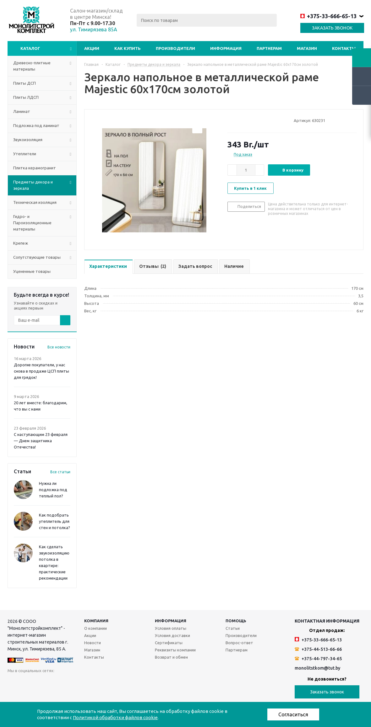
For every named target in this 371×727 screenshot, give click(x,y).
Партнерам (269, 48)
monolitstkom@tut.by (317, 668)
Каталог (30, 48)
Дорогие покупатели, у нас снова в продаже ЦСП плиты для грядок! (41, 371)
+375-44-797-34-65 (318, 658)
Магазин (307, 48)
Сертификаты (169, 642)
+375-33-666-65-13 (328, 16)
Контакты (344, 48)
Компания (96, 620)
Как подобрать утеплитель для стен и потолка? (54, 521)
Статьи (233, 628)
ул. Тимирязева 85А (93, 29)
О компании (95, 628)
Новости (92, 642)
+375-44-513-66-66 (318, 649)
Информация (226, 48)
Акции (91, 48)
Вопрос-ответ (239, 642)
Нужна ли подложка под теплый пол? (53, 489)
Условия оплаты (170, 628)
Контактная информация (327, 621)
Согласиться (293, 714)
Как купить (127, 48)
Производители (175, 48)
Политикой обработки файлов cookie (115, 717)
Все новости (58, 347)
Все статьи (60, 472)
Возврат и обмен (171, 657)
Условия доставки (172, 635)
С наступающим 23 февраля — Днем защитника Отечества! (41, 440)
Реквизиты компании (175, 650)
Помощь (236, 620)
